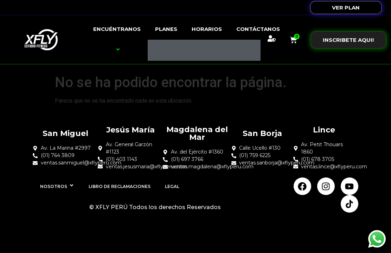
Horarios (207, 29)
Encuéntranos (117, 39)
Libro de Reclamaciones (119, 186)
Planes (166, 29)
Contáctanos (258, 29)
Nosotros (57, 186)
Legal (172, 186)
